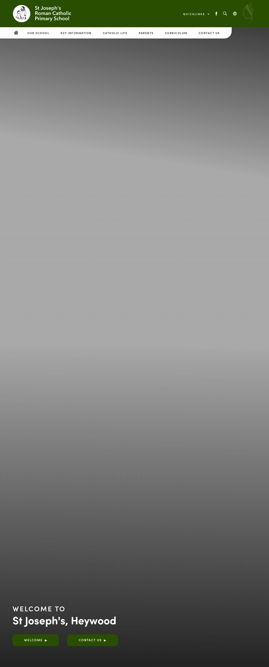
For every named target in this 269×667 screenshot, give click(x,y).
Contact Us (209, 33)
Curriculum (176, 33)
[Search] (224, 13)
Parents (146, 33)
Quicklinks (196, 14)
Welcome (33, 640)
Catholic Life (115, 33)
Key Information (76, 33)
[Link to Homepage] (47, 13)
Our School (38, 33)
